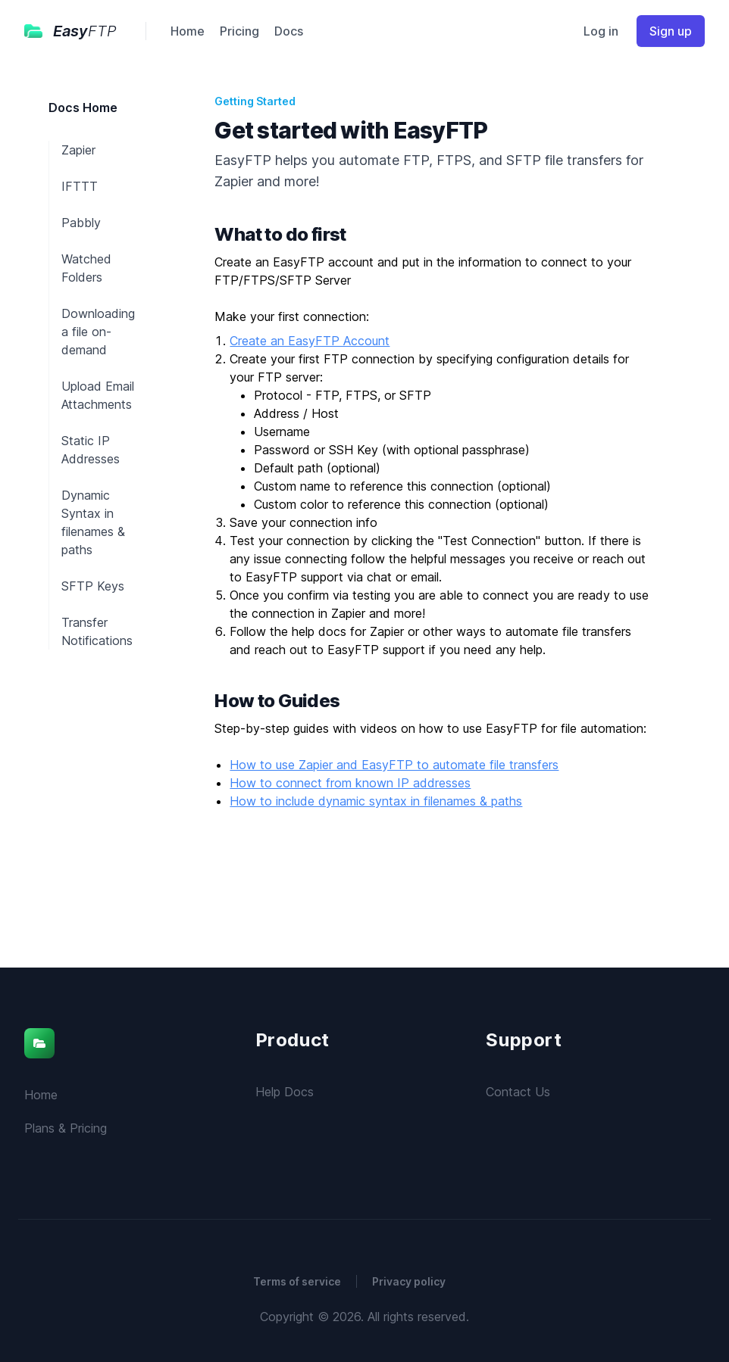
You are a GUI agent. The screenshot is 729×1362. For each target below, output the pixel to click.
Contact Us (518, 1091)
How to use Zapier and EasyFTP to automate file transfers (394, 764)
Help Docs (284, 1091)
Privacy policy (409, 1281)
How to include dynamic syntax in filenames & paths (376, 801)
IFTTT (79, 186)
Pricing (239, 31)
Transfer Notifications (97, 631)
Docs (288, 31)
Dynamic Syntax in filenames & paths (93, 522)
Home (188, 31)
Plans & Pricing (65, 1128)
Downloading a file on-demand (98, 331)
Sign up (670, 31)
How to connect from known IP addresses (350, 782)
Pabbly (81, 222)
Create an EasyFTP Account (310, 340)
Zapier (78, 149)
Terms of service (297, 1281)
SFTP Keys (92, 586)
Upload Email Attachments (97, 395)
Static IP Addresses (90, 449)
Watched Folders (86, 268)
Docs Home (82, 107)
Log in (601, 31)
